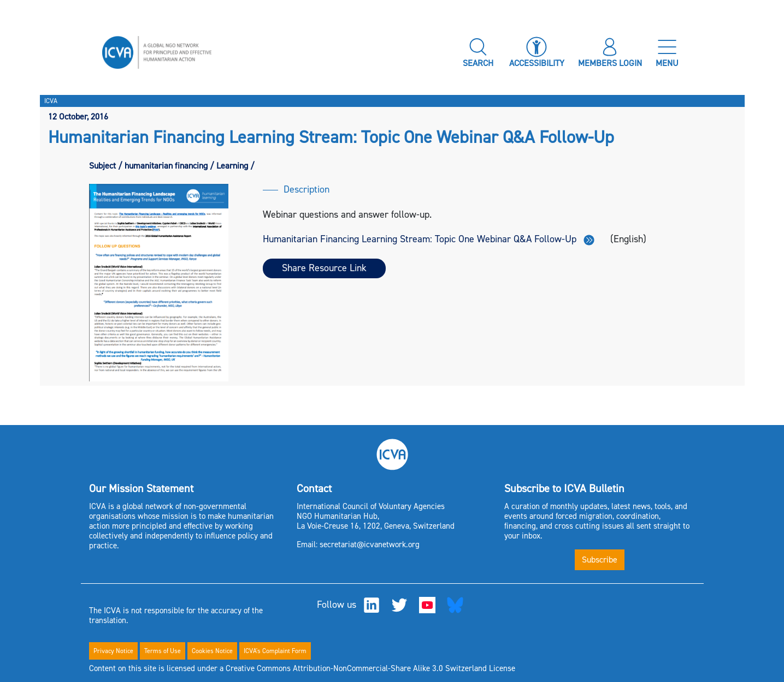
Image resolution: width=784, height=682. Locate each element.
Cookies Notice (212, 651)
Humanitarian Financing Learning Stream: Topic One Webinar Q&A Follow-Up (428, 239)
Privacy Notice (113, 651)
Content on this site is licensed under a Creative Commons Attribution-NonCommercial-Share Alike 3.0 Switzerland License (302, 668)
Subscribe (599, 559)
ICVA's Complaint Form (275, 651)
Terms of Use (162, 651)
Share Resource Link (324, 267)
